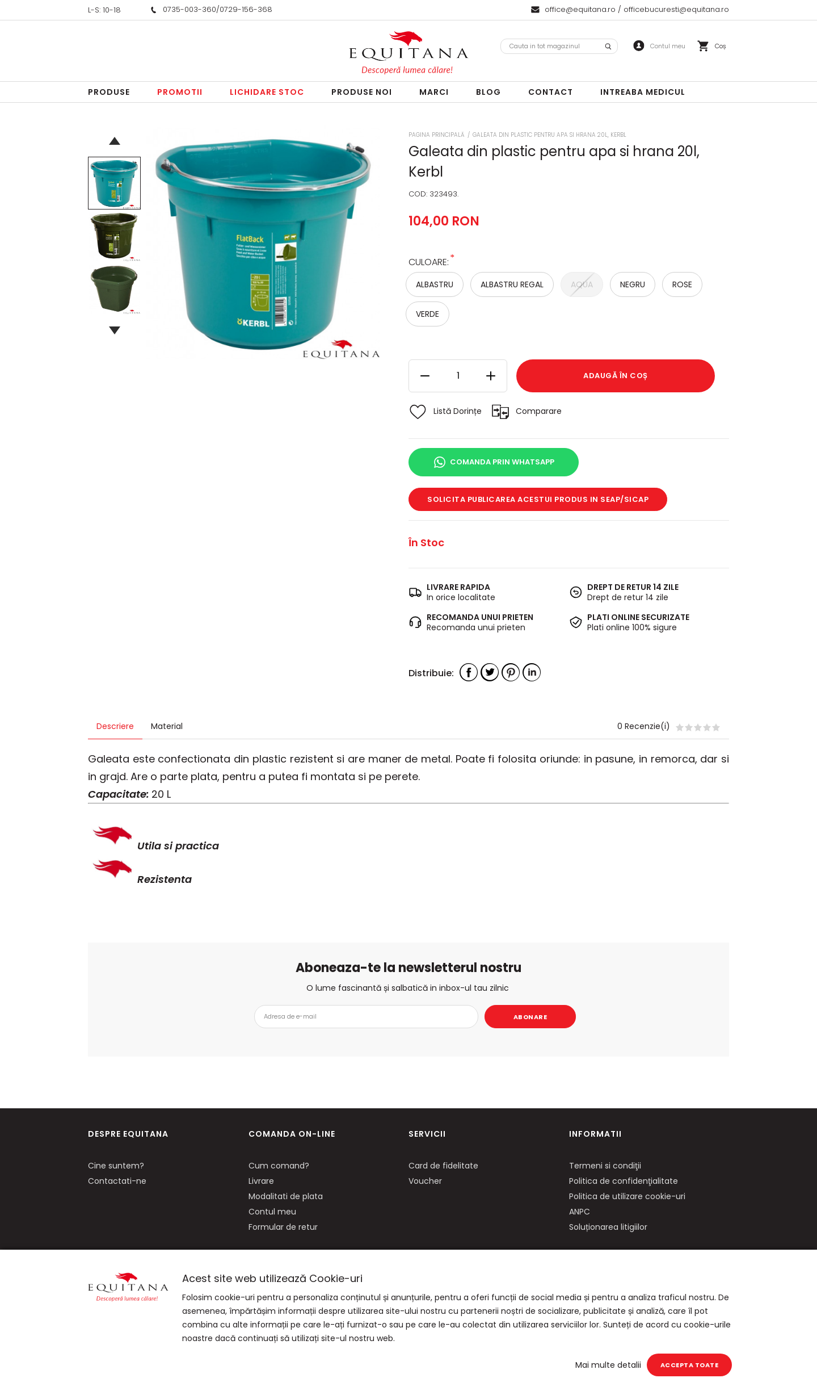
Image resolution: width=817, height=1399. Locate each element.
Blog (488, 92)
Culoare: (428, 261)
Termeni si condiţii (605, 1165)
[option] (263, 242)
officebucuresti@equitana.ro (676, 9)
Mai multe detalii (608, 1365)
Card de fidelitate (443, 1165)
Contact (550, 92)
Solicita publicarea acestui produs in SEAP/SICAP (537, 499)
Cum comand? (279, 1165)
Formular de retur (283, 1227)
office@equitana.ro (580, 9)
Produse (109, 92)
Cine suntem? (116, 1165)
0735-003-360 (189, 9)
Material (167, 726)
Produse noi (361, 92)
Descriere (115, 726)
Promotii (180, 92)
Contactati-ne (117, 1181)
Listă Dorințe (457, 411)
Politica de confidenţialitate (623, 1181)
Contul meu (272, 1211)
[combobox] (559, 46)
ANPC (579, 1211)
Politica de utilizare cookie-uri (627, 1196)
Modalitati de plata (286, 1196)
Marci (434, 92)
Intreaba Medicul (642, 92)
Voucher (425, 1181)
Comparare (539, 411)
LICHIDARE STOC (267, 92)
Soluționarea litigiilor (608, 1227)
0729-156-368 (246, 9)
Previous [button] (114, 140)
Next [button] (114, 330)
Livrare (261, 1181)
